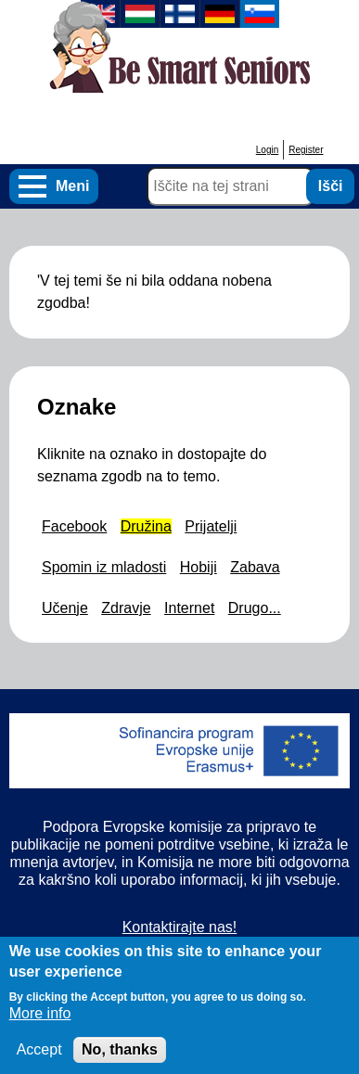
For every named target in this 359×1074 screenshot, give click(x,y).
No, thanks (120, 1059)
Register (305, 150)
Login (267, 150)
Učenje (65, 608)
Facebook (74, 526)
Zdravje (125, 608)
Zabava (254, 567)
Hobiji (198, 567)
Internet (189, 608)
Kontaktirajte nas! (179, 927)
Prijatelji (211, 526)
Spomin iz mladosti (104, 567)
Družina (146, 526)
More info (40, 1022)
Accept (39, 1059)
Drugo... (254, 608)
